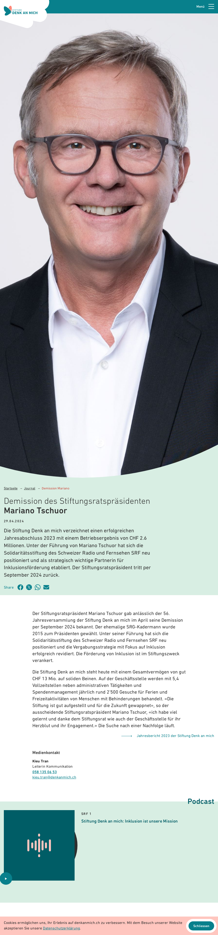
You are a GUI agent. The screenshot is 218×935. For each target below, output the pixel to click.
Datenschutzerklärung (61, 928)
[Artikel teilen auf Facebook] (22, 587)
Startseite (11, 488)
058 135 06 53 (44, 772)
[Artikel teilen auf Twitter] (30, 587)
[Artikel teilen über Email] (47, 587)
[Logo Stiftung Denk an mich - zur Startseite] (20, 11)
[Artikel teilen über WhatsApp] (39, 587)
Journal (29, 488)
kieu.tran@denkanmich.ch (54, 777)
